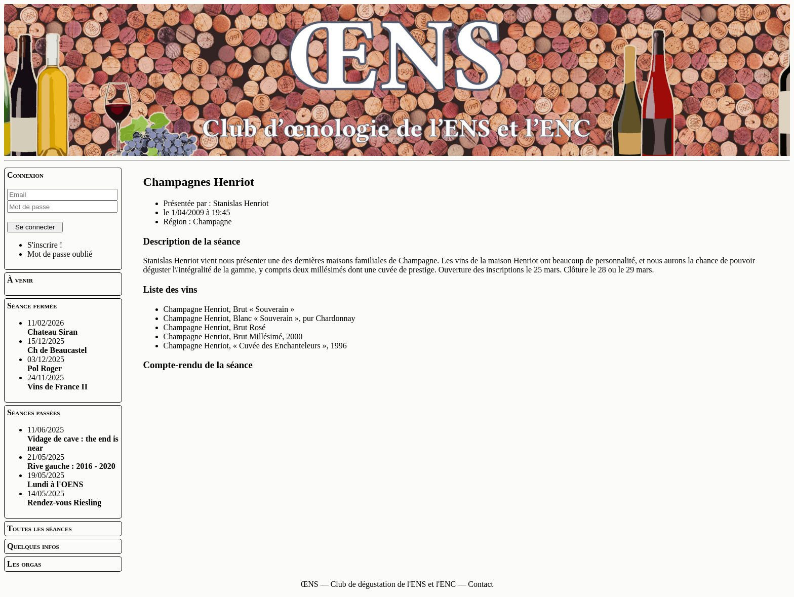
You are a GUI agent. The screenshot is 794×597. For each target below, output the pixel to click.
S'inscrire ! (44, 245)
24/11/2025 (57, 382)
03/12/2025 (45, 364)
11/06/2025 (72, 438)
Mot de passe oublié (59, 254)
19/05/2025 (55, 480)
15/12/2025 (57, 345)
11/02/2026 (52, 327)
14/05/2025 (64, 498)
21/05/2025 (71, 461)
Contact (480, 584)
